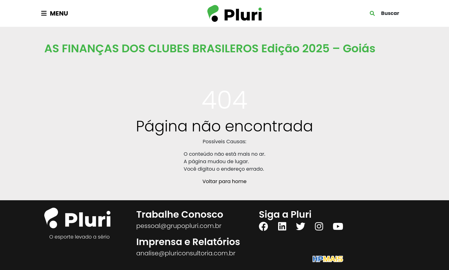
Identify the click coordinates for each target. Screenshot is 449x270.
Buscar (390, 13)
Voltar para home (224, 181)
